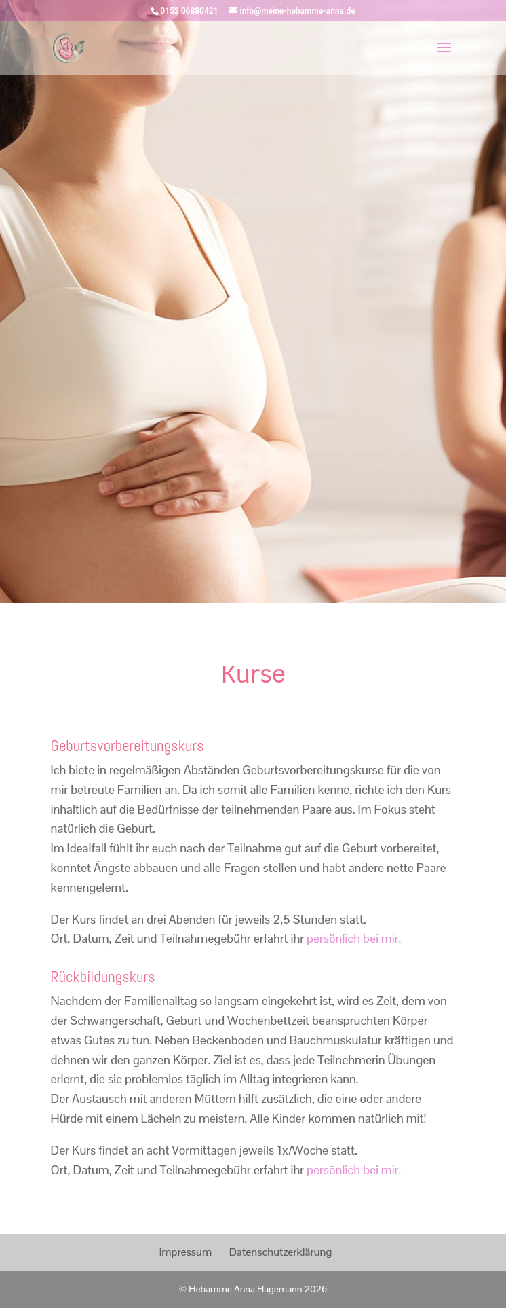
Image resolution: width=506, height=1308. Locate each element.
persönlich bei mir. (354, 938)
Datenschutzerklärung (280, 1252)
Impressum (185, 1252)
